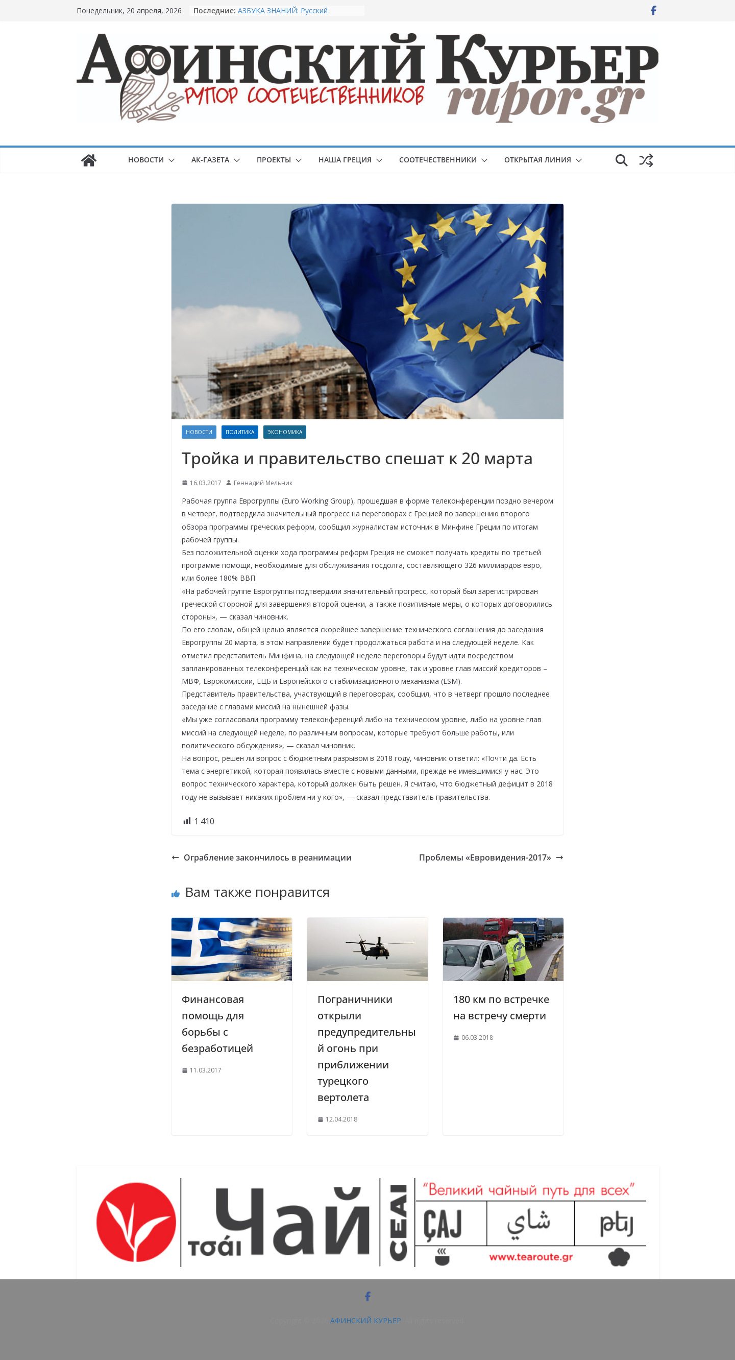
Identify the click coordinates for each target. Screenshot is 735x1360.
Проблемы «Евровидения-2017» (491, 857)
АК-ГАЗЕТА (210, 159)
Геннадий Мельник (263, 483)
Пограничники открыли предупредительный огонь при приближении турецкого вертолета (366, 1048)
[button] (169, 160)
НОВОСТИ (146, 159)
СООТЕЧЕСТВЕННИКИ (438, 159)
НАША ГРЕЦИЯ (345, 159)
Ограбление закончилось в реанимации (262, 857)
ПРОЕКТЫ (274, 159)
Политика (240, 432)
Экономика (284, 432)
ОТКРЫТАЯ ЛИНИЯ (537, 159)
